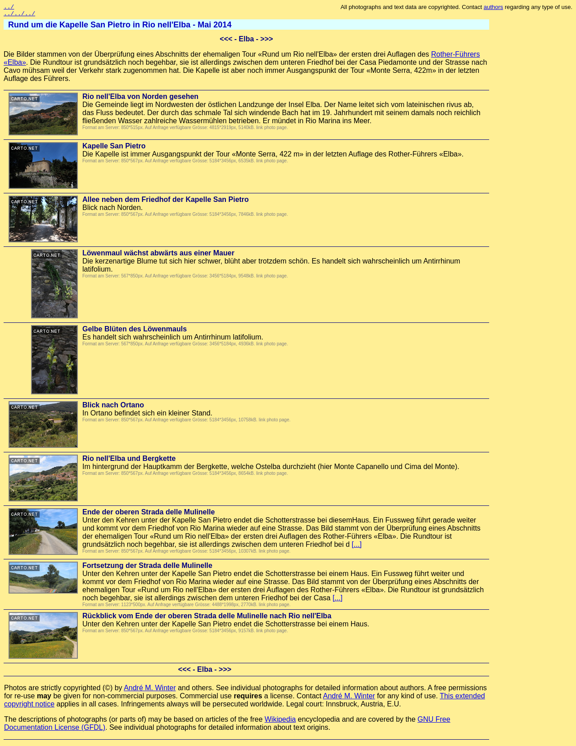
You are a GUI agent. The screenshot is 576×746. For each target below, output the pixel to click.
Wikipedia (280, 722)
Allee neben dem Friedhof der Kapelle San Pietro (165, 202)
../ (9, 8)
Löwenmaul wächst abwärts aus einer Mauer (158, 255)
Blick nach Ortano (113, 407)
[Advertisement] (536, 155)
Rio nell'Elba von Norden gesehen (140, 99)
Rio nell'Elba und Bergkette (129, 461)
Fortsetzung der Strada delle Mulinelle (147, 568)
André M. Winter (150, 690)
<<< (226, 41)
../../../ (19, 16)
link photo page (271, 130)
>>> (267, 41)
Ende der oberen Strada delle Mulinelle (148, 514)
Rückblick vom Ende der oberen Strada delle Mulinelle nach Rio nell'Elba (206, 618)
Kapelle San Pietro (114, 148)
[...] (357, 547)
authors (493, 7)
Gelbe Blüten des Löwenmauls (134, 331)
